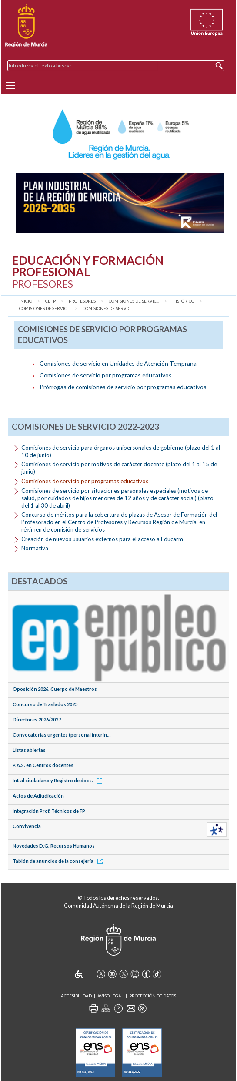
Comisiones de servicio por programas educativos (106, 375)
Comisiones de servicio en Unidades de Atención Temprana (118, 363)
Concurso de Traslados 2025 (45, 704)
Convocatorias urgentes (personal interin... (62, 735)
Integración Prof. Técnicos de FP (49, 811)
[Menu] (10, 85)
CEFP (50, 301)
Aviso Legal (110, 995)
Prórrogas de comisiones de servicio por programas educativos (123, 387)
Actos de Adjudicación (38, 795)
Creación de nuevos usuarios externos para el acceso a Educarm (102, 538)
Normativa (34, 548)
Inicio (25, 301)
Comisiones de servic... (44, 308)
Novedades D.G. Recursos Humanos (54, 846)
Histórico (183, 301)
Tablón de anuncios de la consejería (59, 861)
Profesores (82, 301)
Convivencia (27, 826)
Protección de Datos (152, 995)
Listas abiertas (29, 750)
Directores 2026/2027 (37, 719)
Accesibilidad (76, 995)
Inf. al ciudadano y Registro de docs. (59, 780)
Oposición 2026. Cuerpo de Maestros (55, 689)
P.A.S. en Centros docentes (43, 765)
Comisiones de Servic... (134, 301)
